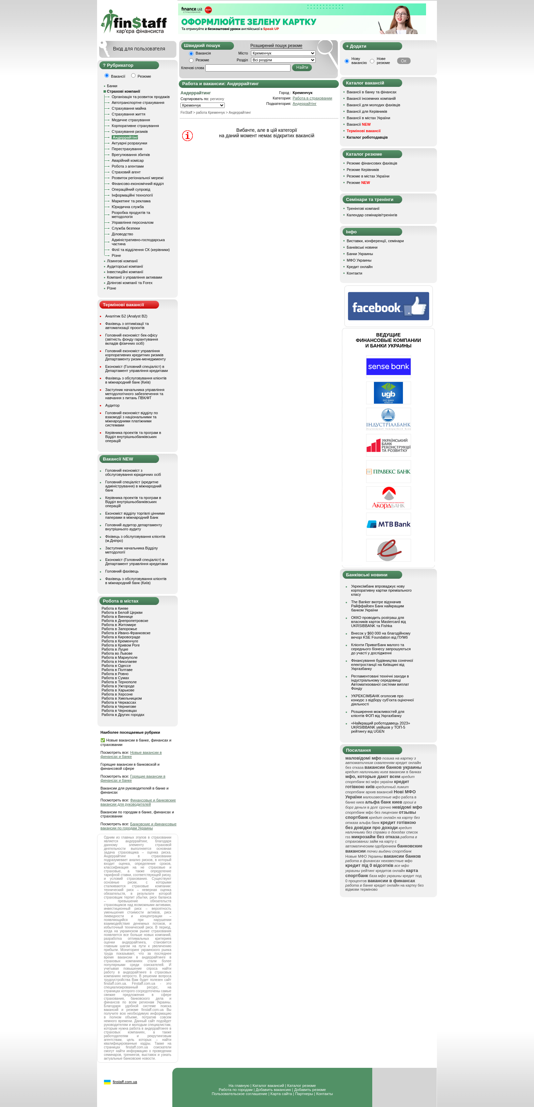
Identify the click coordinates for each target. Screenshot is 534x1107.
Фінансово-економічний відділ (138, 184)
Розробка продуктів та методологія (131, 215)
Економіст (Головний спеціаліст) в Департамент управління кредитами (136, 368)
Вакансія (203, 53)
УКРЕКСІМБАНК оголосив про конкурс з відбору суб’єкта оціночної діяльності (382, 700)
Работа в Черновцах (119, 710)
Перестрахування (127, 149)
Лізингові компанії (122, 261)
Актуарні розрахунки (129, 143)
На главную (239, 1085)
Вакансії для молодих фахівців (373, 105)
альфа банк (369, 823)
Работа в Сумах (115, 678)
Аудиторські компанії (125, 266)
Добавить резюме (310, 1090)
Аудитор (112, 405)
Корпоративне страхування (135, 126)
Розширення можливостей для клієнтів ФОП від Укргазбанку (377, 714)
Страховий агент (126, 172)
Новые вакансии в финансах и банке (131, 754)
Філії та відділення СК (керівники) (141, 250)
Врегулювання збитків (131, 155)
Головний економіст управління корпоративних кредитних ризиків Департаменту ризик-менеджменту (135, 355)
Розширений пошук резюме (276, 45)
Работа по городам (235, 1090)
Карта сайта (281, 1094)
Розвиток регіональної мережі (137, 178)
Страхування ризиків (130, 131)
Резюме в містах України (368, 176)
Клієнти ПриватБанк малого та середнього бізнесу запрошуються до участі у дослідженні (381, 649)
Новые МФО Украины (364, 856)
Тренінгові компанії (363, 208)
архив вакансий (379, 792)
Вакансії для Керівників (367, 111)
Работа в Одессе (116, 666)
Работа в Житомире (118, 625)
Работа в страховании (312, 98)
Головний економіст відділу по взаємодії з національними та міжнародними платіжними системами (131, 419)
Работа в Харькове (117, 690)
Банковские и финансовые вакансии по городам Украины (138, 826)
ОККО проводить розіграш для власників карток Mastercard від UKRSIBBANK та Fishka (378, 621)
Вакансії (359, 124)
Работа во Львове (116, 653)
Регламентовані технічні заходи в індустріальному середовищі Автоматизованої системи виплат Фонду (380, 682)
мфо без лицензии (382, 812)
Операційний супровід (131, 189)
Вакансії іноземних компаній (371, 98)
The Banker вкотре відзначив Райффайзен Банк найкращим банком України (377, 606)
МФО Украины (359, 260)
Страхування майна (129, 108)
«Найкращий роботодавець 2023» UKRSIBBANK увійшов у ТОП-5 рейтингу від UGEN (380, 727)
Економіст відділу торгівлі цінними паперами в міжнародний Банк (135, 515)
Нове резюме (383, 61)
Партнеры (304, 1094)
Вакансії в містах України (368, 118)
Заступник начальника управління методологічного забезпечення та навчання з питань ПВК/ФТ (134, 394)
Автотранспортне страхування (138, 102)
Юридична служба (128, 207)
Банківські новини (362, 247)
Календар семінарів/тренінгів (372, 215)
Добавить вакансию (273, 1090)
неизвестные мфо (396, 861)
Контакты (324, 1094)
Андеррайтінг (304, 104)
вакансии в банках (405, 772)
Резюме (202, 60)
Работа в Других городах (122, 715)
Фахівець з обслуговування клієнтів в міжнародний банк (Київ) (136, 380)
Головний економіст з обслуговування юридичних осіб (133, 472)
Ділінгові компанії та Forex (130, 283)
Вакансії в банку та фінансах (371, 92)
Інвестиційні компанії (125, 272)
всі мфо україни (379, 782)
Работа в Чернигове (118, 706)
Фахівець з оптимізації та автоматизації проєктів (127, 326)
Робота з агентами (128, 166)
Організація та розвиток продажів (141, 97)
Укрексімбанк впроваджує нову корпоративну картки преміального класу (381, 590)
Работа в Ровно (114, 674)
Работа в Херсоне (117, 694)
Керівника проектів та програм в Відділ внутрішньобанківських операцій (133, 437)
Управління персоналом (133, 222)
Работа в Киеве (114, 608)
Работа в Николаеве (119, 661)
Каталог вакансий (268, 1085)
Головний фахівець (122, 571)
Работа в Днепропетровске (124, 621)
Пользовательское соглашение (239, 1094)
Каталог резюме (301, 1085)
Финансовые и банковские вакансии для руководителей (138, 802)
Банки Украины (360, 254)
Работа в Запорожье (119, 629)
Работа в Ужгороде (118, 686)
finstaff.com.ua (125, 1082)
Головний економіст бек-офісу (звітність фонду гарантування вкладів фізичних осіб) (131, 339)
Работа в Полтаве (116, 670)
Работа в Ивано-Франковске (126, 633)
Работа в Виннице (117, 616)
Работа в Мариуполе (119, 657)
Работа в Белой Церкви (121, 612)
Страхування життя (128, 114)
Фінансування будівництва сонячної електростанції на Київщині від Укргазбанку (382, 664)
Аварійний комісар (128, 160)
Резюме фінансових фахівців (372, 163)
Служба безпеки (126, 228)
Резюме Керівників (363, 170)
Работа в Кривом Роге (120, 645)
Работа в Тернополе (119, 682)
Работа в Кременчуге (119, 641)
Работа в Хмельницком (121, 698)
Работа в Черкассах (118, 702)
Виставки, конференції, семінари (375, 241)
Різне (116, 255)
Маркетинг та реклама (131, 201)
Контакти (354, 273)
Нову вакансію (359, 61)
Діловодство (122, 234)
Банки (112, 86)
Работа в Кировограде (120, 637)
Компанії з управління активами (134, 277)
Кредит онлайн (360, 267)
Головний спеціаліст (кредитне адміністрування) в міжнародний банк (133, 486)
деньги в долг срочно (373, 807)
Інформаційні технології (132, 195)
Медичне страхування (131, 120)
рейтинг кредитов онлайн (383, 871)
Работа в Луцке (114, 649)
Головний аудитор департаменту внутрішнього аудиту (133, 527)
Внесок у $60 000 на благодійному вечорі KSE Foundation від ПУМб (380, 635)
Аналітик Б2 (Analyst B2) (126, 316)
